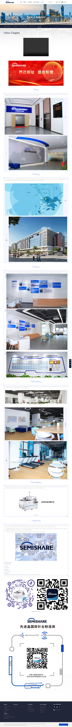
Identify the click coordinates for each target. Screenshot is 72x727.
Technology (29, 706)
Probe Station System (7, 706)
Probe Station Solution (31, 709)
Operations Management (23, 26)
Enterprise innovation (32, 26)
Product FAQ (42, 710)
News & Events (6, 718)
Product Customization (43, 706)
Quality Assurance (42, 707)
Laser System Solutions (31, 710)
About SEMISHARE (7, 715)
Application (29, 707)
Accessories (5, 712)
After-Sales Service (42, 709)
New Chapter (39, 26)
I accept (64, 724)
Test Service (5, 710)
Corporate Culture (15, 26)
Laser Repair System (7, 709)
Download (41, 712)
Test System (5, 707)
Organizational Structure (7, 26)
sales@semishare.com (58, 709)
